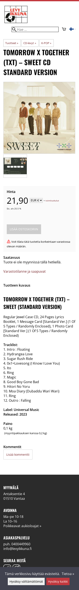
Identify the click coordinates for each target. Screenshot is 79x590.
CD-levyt (29, 43)
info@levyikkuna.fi (17, 548)
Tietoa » (68, 573)
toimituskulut (52, 200)
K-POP (46, 43)
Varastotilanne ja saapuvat (24, 271)
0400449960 (20, 544)
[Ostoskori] (64, 29)
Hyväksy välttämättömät (26, 581)
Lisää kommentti (17, 455)
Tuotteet (11, 43)
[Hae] (35, 29)
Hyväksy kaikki (58, 581)
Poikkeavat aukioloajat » (22, 526)
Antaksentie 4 (14, 494)
